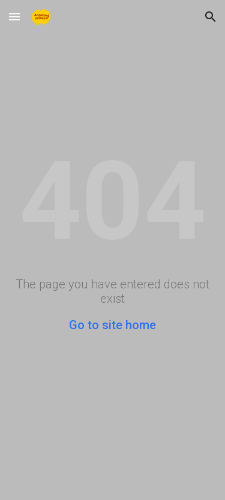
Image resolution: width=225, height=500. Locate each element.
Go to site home (112, 325)
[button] (14, 16)
